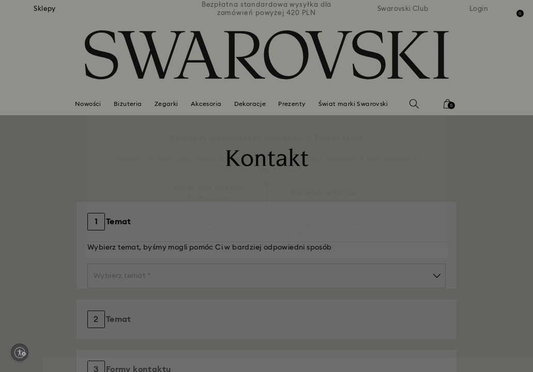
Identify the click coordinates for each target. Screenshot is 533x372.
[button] (436, 119)
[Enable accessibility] (19, 352)
